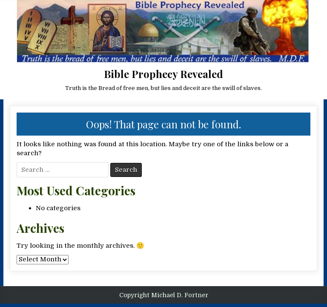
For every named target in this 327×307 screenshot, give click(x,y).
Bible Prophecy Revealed (163, 74)
